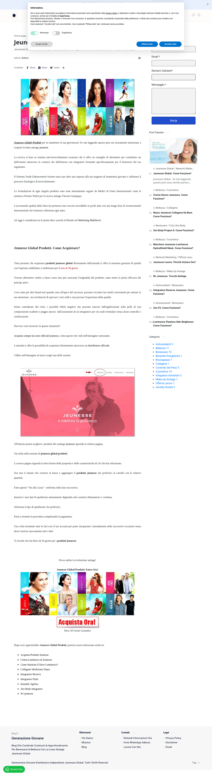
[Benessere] (162, 227)
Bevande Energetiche (169, 357)
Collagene (162, 365)
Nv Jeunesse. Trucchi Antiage (169, 277)
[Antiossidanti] (164, 286)
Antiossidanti (164, 345)
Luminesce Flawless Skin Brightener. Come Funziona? (173, 325)
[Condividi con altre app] (63, 69)
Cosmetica (164, 373)
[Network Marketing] (186, 170)
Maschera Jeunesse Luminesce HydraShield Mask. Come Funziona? (173, 247)
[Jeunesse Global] (165, 170)
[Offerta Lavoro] (186, 258)
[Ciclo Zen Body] (177, 227)
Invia (173, 122)
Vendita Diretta (165, 388)
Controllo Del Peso (167, 369)
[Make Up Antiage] (176, 272)
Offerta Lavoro (165, 384)
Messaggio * (159, 86)
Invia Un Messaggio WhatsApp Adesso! (101, 6)
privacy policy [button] (111, 736)
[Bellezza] (161, 191)
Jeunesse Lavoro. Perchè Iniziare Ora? (174, 263)
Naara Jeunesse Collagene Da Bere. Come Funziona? (173, 216)
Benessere (163, 353)
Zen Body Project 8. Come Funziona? (173, 231)
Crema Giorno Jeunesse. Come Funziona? (170, 198)
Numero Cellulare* (162, 72)
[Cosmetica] (172, 191)
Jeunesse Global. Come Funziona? (172, 174)
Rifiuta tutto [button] (147, 767)
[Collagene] (172, 209)
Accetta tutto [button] (170, 767)
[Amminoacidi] (164, 304)
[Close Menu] (207, 4)
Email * (156, 58)
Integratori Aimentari (169, 376)
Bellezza (162, 349)
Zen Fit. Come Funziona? (167, 309)
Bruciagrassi (164, 361)
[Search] (198, 14)
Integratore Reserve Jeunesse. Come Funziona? (173, 293)
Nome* (156, 44)
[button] (193, 14)
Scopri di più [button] (42, 767)
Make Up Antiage (166, 380)
